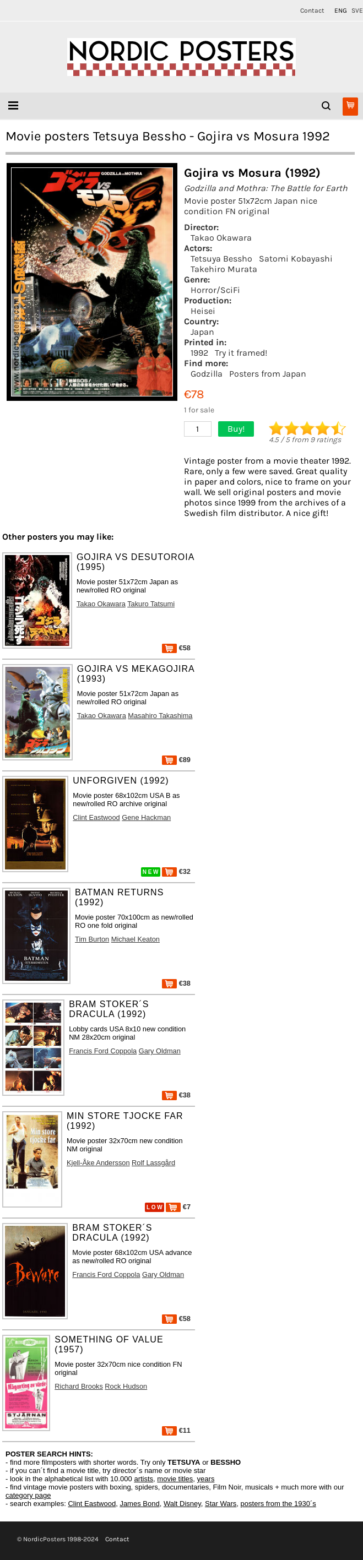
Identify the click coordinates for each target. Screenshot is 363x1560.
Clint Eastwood (96, 817)
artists (143, 1479)
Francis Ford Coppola (103, 1051)
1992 (199, 352)
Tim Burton (92, 939)
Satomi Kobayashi (296, 258)
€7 (178, 1207)
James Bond (139, 1503)
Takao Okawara (221, 237)
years (206, 1479)
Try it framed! (241, 352)
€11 (176, 1430)
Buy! (236, 428)
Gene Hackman (146, 817)
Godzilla (207, 373)
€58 (176, 648)
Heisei (203, 311)
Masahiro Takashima (160, 715)
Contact (312, 10)
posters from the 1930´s (278, 1503)
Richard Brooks (78, 1386)
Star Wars (220, 1503)
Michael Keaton (135, 939)
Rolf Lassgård (153, 1163)
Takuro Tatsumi (151, 604)
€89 (176, 759)
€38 (176, 983)
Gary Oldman (160, 1051)
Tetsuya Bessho (221, 258)
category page (28, 1495)
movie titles (175, 1479)
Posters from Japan (267, 373)
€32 (176, 871)
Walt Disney (182, 1503)
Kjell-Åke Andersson (98, 1163)
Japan (202, 332)
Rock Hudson (126, 1386)
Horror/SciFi (215, 290)
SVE (357, 10)
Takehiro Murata (224, 269)
